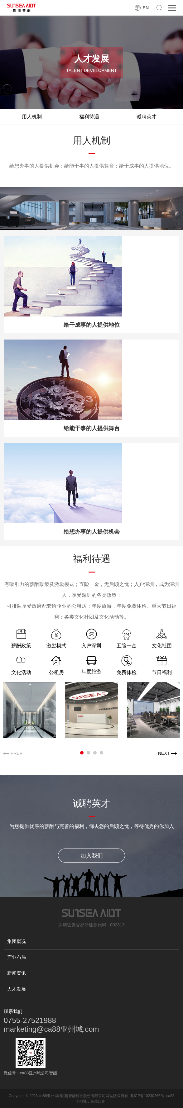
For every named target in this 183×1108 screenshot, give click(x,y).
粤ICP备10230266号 (147, 1096)
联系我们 (13, 1011)
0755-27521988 (30, 1020)
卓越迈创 (97, 1101)
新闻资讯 (16, 973)
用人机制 (32, 116)
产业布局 (16, 957)
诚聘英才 (147, 116)
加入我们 (91, 856)
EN (146, 7)
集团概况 (16, 941)
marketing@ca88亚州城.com (51, 1029)
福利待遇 (89, 116)
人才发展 (16, 988)
